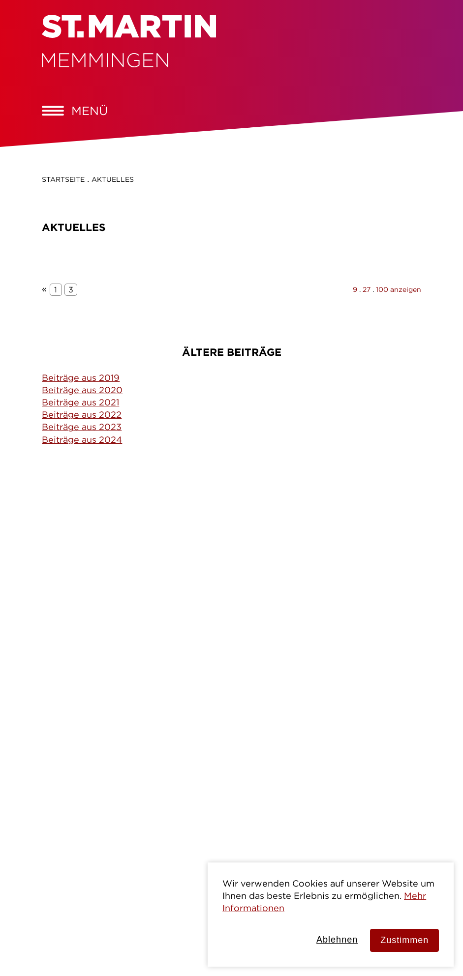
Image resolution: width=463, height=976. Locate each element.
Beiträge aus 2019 (81, 377)
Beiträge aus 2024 (82, 439)
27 (366, 289)
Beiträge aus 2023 (82, 426)
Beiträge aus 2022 (82, 414)
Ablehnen (337, 940)
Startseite (63, 179)
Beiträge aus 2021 (80, 402)
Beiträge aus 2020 (82, 390)
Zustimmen (404, 940)
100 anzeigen (398, 289)
